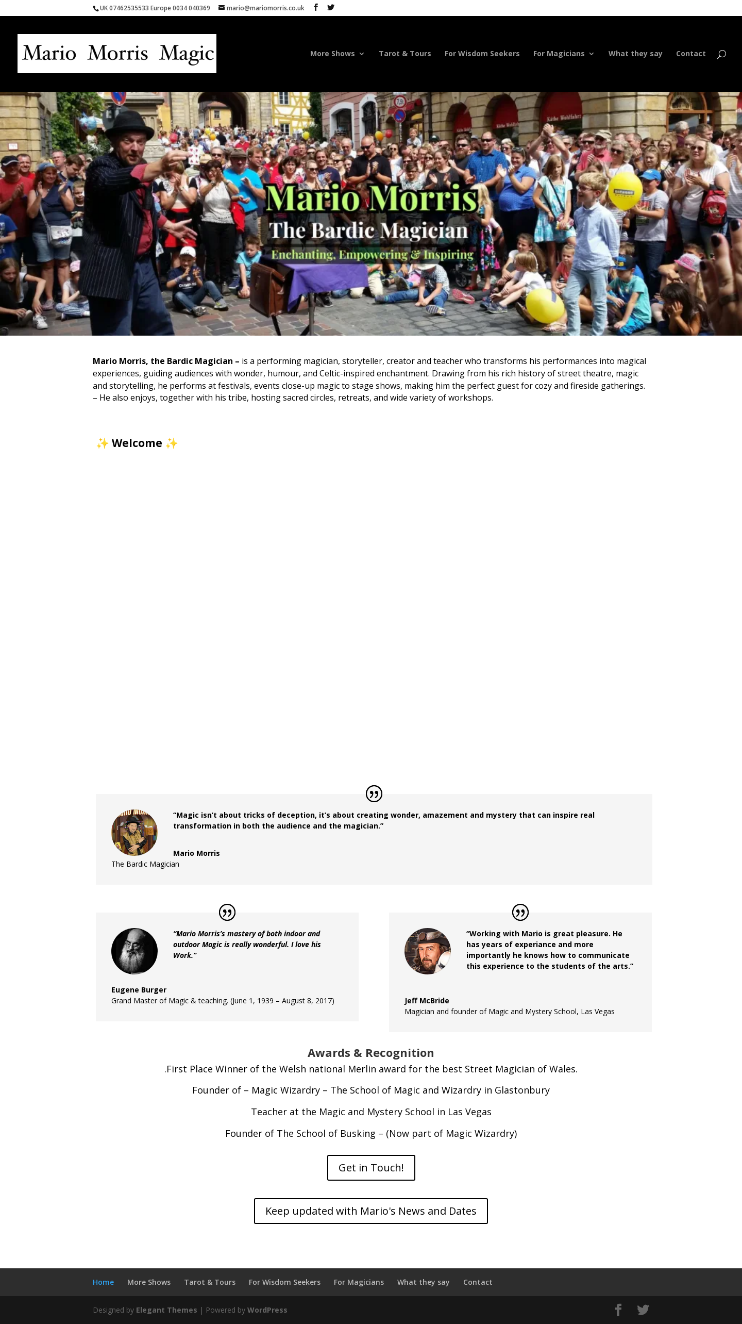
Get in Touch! (371, 1167)
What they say (636, 54)
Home (286, 54)
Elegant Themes (166, 1310)
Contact (691, 54)
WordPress (267, 1310)
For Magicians (559, 54)
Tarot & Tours (405, 54)
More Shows (332, 54)
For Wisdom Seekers (482, 54)
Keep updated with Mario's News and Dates (371, 1211)
